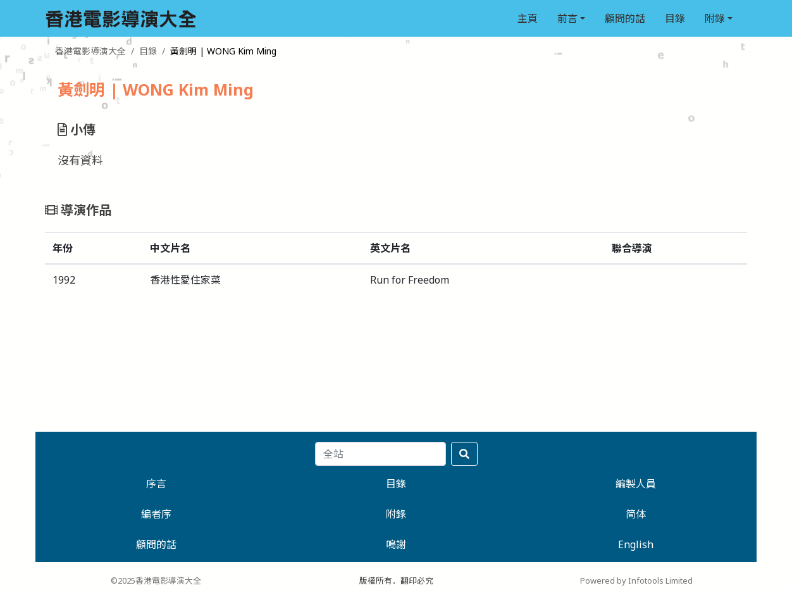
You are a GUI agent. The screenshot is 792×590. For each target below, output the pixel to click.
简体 (636, 514)
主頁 (527, 18)
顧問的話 (625, 18)
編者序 (156, 514)
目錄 (675, 18)
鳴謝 (396, 544)
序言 (156, 484)
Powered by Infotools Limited (636, 580)
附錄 (715, 18)
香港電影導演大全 (90, 51)
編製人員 (636, 484)
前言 (567, 18)
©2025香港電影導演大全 (156, 580)
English (635, 544)
